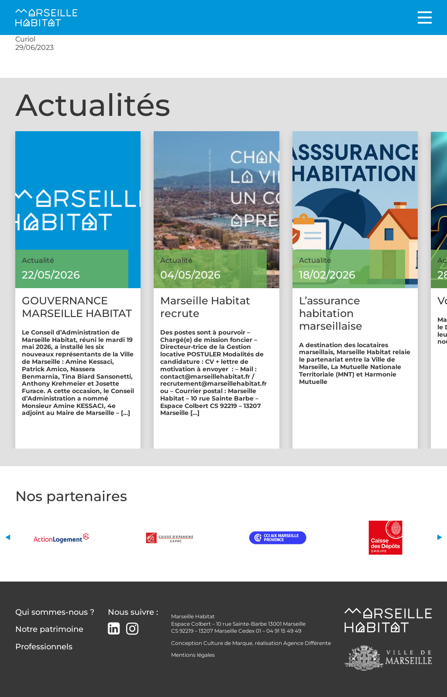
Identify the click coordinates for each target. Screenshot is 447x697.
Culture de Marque (227, 643)
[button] (7, 537)
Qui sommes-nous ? (54, 612)
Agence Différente (307, 643)
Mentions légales (193, 655)
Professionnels (43, 647)
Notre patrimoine (49, 629)
